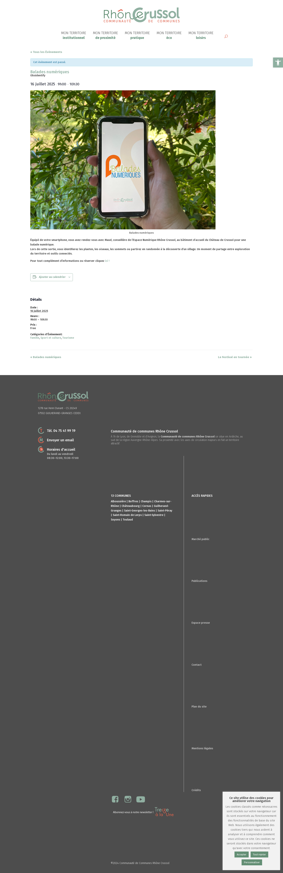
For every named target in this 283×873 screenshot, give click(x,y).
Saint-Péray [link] (165, 510)
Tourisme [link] (68, 337)
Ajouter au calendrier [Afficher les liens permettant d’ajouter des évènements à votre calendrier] (52, 277)
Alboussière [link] (118, 501)
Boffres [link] (133, 501)
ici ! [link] (106, 261)
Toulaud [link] (128, 519)
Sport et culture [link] (50, 337)
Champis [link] (146, 501)
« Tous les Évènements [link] (46, 52)
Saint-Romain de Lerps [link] (127, 515)
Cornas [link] (146, 506)
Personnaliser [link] (252, 862)
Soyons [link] (115, 519)
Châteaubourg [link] (131, 506)
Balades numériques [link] (45, 357)
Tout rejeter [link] (259, 854)
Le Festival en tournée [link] (235, 357)
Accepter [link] (241, 854)
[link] (278, 63)
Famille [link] (34, 337)
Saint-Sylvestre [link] (153, 515)
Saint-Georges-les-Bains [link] (139, 510)
